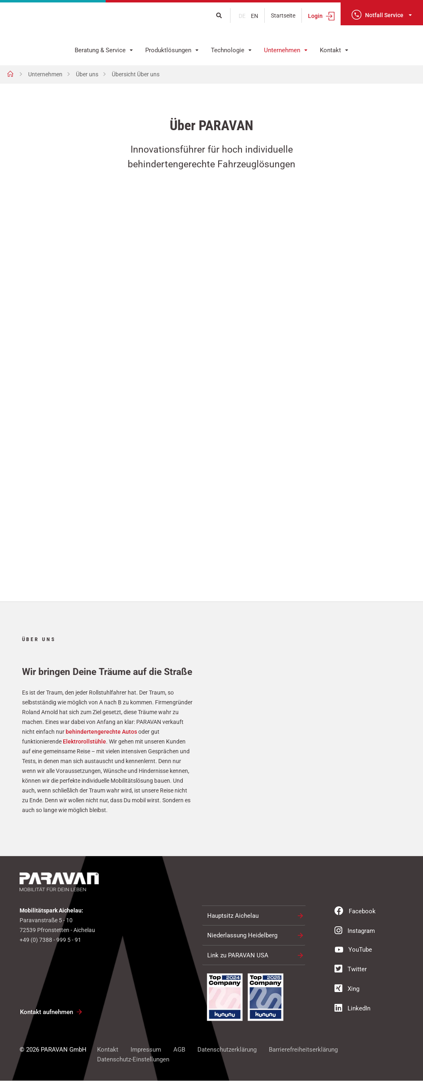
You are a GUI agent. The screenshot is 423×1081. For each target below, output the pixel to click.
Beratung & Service (100, 50)
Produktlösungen (168, 50)
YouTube (353, 950)
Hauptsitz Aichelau (233, 916)
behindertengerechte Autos (101, 731)
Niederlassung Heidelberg (242, 935)
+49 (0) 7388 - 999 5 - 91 (50, 940)
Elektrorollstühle (84, 741)
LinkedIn (352, 1008)
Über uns (87, 74)
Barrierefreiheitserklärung (303, 1050)
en (254, 16)
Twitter (350, 969)
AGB (179, 1050)
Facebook (355, 911)
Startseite (283, 15)
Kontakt (330, 50)
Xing (346, 988)
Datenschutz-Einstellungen (133, 1059)
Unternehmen (282, 50)
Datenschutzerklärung (227, 1050)
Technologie (227, 50)
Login (315, 16)
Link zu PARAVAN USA (237, 955)
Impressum (146, 1050)
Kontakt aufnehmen (46, 1012)
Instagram (354, 930)
